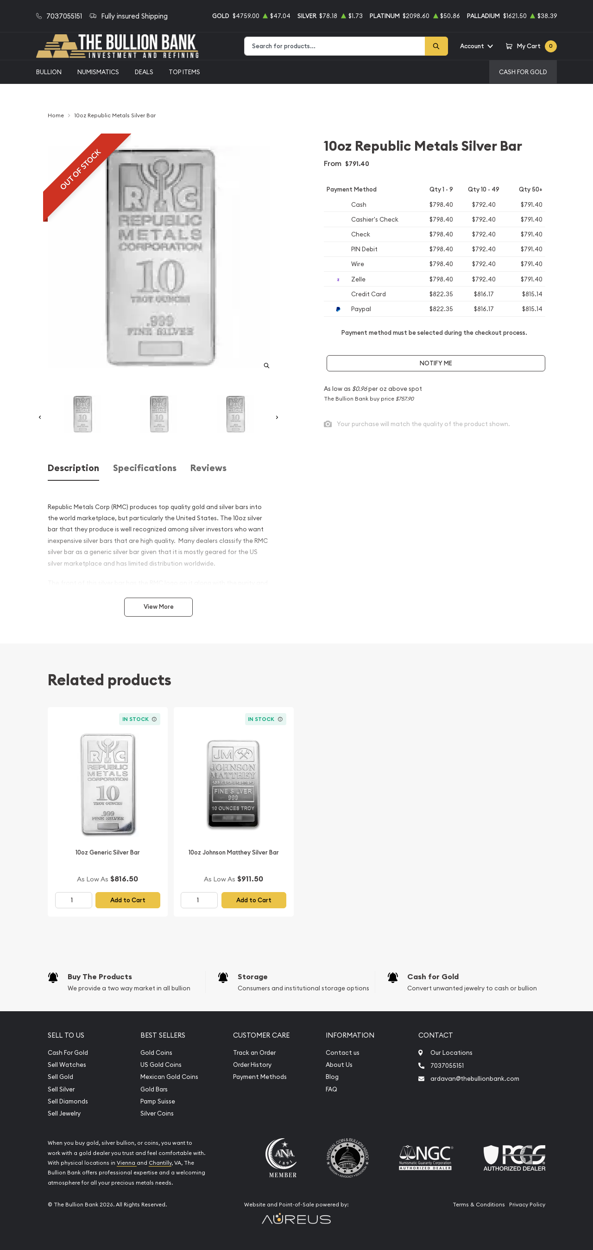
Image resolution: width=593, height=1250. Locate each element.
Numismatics (98, 72)
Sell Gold (60, 1077)
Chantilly (160, 1163)
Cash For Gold (523, 72)
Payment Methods (260, 1077)
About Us (339, 1065)
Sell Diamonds (68, 1101)
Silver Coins (157, 1113)
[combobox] (334, 46)
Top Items (184, 72)
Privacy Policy (527, 1204)
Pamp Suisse (157, 1101)
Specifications (145, 468)
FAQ (331, 1089)
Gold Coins (156, 1053)
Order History (252, 1065)
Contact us (343, 1053)
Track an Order (254, 1053)
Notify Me (436, 363)
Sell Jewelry (64, 1113)
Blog (332, 1077)
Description (73, 468)
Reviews (208, 468)
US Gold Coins (161, 1065)
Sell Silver (61, 1089)
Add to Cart (127, 900)
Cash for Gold (433, 977)
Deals (144, 72)
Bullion (49, 72)
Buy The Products (100, 977)
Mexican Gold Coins (169, 1077)
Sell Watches (67, 1065)
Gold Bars (154, 1089)
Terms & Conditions (479, 1204)
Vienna (127, 1163)
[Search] (436, 46)
